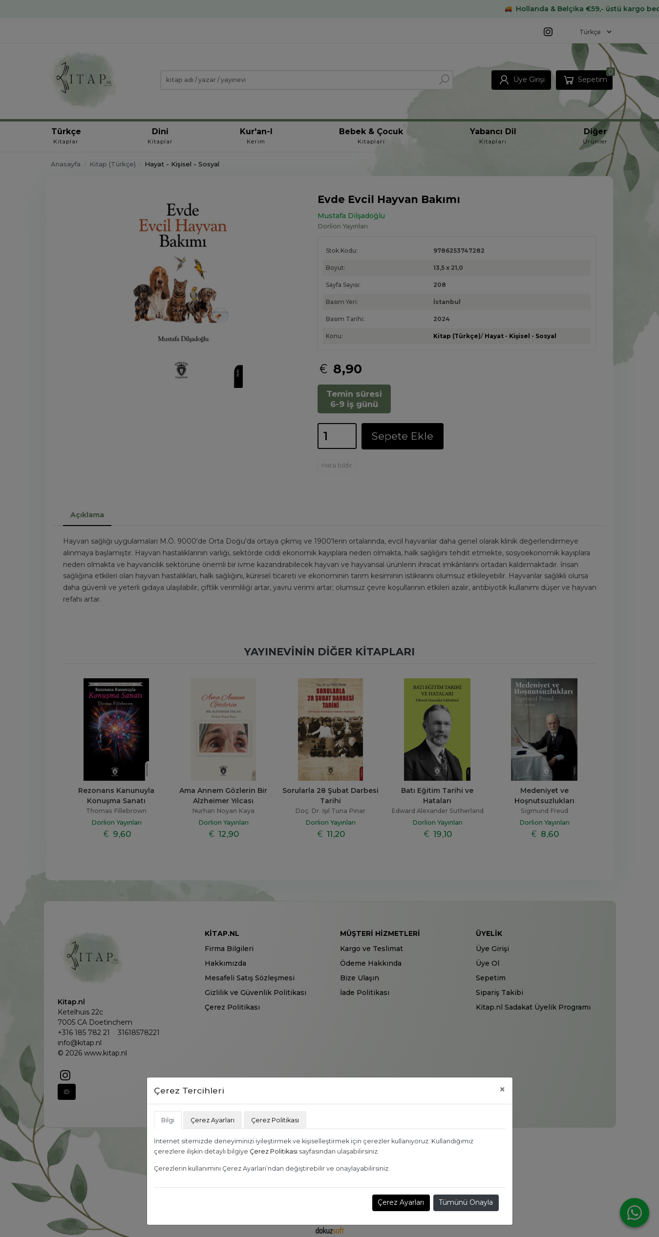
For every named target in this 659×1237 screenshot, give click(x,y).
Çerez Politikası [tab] (275, 1120)
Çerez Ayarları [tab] (212, 1120)
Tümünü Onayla (466, 1202)
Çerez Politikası (274, 1151)
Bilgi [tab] (167, 1120)
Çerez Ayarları (401, 1202)
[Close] (502, 1089)
